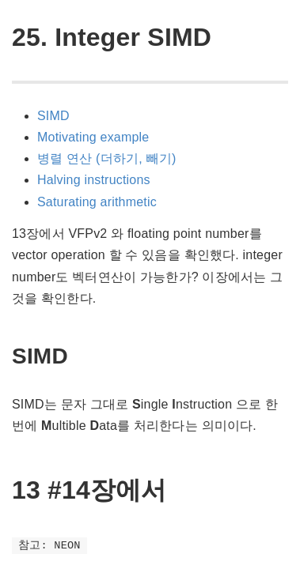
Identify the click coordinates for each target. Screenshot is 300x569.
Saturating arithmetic (97, 202)
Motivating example (93, 137)
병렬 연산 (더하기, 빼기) (106, 158)
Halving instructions (93, 180)
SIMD (53, 115)
